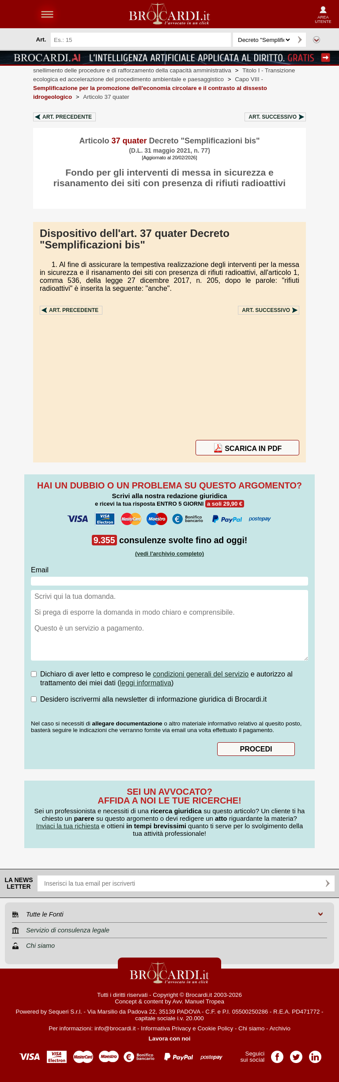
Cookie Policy (215, 1028)
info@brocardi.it (115, 1028)
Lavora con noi (170, 1038)
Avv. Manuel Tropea (198, 1001)
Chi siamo (251, 1028)
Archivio (279, 1028)
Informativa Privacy (166, 1028)
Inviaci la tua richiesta (67, 826)
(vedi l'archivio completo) (169, 553)
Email (40, 570)
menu (47, 14)
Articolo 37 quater (106, 97)
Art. (67, 117)
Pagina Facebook (277, 1054)
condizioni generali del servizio (201, 674)
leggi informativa (146, 683)
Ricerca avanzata (316, 40)
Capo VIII (150, 88)
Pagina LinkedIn (315, 1054)
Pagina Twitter (296, 1054)
